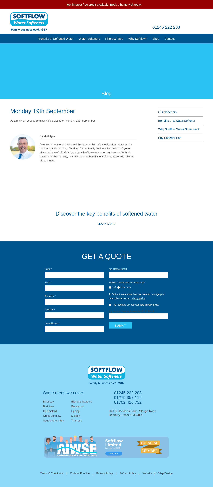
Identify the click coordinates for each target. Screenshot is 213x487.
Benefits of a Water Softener (176, 120)
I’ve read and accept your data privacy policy (134, 304)
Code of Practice (80, 473)
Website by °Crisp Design (158, 473)
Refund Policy (128, 473)
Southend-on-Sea (53, 420)
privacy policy (138, 298)
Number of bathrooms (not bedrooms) (127, 282)
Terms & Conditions (51, 473)
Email (132, 17)
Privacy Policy (104, 473)
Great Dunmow (52, 415)
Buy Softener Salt (169, 138)
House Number (52, 323)
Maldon (75, 415)
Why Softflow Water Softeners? (178, 129)
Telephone (50, 296)
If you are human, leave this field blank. (132, 311)
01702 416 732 (128, 402)
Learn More (106, 223)
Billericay (48, 401)
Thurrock (76, 420)
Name (48, 269)
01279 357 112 (128, 397)
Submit (120, 325)
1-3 (112, 287)
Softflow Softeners (29, 21)
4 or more (124, 287)
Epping (75, 411)
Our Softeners (167, 112)
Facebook (142, 17)
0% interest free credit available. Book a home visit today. (104, 4)
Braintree (48, 406)
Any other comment (118, 269)
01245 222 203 (166, 27)
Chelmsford (50, 411)
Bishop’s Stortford (81, 401)
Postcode (50, 309)
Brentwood (77, 406)
